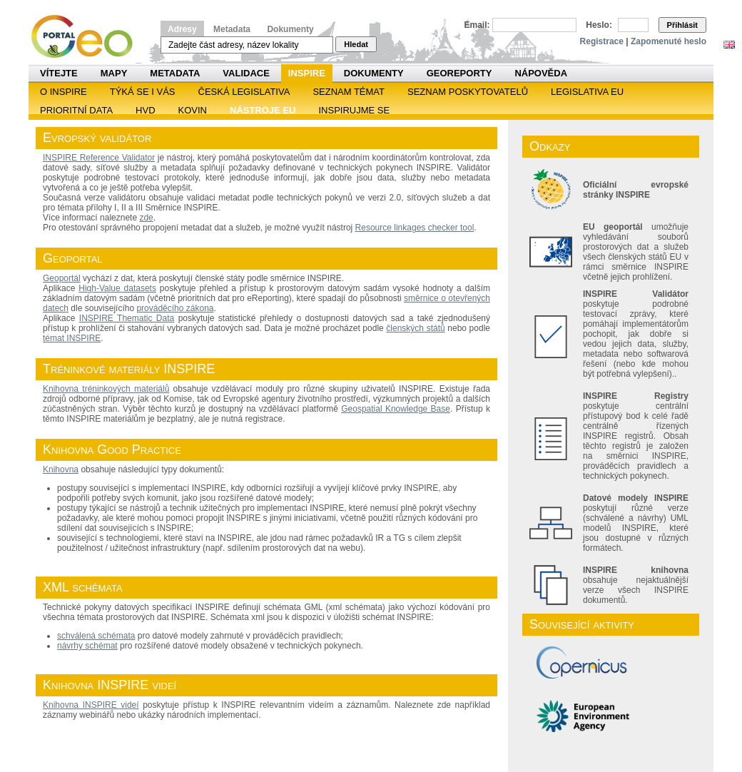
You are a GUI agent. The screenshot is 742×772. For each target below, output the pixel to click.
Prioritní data (76, 110)
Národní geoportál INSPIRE (87, 37)
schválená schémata (96, 636)
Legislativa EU (587, 91)
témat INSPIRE (72, 338)
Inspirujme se (354, 110)
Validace (246, 73)
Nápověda (540, 73)
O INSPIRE (63, 91)
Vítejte (59, 73)
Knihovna (60, 469)
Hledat (356, 44)
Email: (477, 25)
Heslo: (599, 25)
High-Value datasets (117, 288)
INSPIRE (306, 73)
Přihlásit (682, 25)
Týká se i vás (143, 91)
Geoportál (62, 278)
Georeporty (459, 73)
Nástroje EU (262, 110)
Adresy (182, 29)
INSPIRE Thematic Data (126, 318)
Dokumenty (290, 29)
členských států (415, 328)
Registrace (602, 41)
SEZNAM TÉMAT (348, 91)
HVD (145, 110)
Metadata (231, 29)
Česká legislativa (244, 91)
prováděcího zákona (174, 308)
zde (146, 218)
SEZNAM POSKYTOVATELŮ (467, 91)
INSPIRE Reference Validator (99, 158)
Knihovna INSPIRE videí (91, 705)
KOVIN (192, 110)
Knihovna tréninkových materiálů (106, 389)
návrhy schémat (87, 646)
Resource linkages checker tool (414, 228)
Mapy (114, 73)
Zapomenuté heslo (668, 41)
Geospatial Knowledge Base (395, 409)
